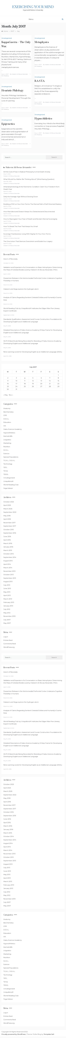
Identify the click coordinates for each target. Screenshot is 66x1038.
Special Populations (10, 457)
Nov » (11, 395)
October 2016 (8, 529)
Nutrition (6, 447)
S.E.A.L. (6, 450)
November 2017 (9, 523)
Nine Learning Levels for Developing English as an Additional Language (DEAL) (32, 352)
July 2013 (6, 585)
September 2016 (9, 533)
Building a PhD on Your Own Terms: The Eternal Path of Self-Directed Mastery (32, 204)
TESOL (5, 474)
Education (7, 422)
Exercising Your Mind (33, 7)
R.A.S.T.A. (40, 81)
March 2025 (7, 509)
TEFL (5, 467)
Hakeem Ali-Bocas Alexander (19, 167)
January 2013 (8, 606)
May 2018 (6, 516)
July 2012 (6, 609)
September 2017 (9, 526)
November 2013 (9, 571)
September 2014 (9, 557)
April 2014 (7, 564)
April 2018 (7, 519)
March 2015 (7, 550)
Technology (7, 464)
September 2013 (9, 578)
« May (5, 395)
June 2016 (7, 536)
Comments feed (9, 644)
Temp (5, 471)
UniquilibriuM (8, 481)
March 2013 (7, 599)
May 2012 (6, 613)
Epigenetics (8, 124)
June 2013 (7, 588)
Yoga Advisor (8, 488)
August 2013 (7, 581)
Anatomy (6, 408)
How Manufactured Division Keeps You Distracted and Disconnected (29, 211)
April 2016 (7, 540)
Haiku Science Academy (12, 429)
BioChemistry (8, 412)
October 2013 (8, 575)
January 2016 (8, 547)
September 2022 (9, 512)
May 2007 (7, 623)
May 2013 (6, 592)
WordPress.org (8, 647)
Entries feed (7, 640)
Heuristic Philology (12, 90)
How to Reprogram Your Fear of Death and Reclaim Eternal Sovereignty (30, 219)
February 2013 (8, 602)
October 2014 (8, 554)
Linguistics (7, 440)
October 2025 (8, 502)
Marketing (7, 443)
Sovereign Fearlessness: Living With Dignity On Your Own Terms (27, 234)
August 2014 (8, 561)
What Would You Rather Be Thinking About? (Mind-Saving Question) (28, 179)
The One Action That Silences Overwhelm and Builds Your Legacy (27, 241)
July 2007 (7, 620)
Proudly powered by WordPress (13, 1034)
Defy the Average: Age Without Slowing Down (20, 197)
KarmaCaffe (7, 436)
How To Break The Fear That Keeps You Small (20, 226)
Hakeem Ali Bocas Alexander (20, 74)
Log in (5, 637)
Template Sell (49, 1034)
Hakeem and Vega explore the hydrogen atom (21, 289)
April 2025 (7, 505)
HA (4, 426)
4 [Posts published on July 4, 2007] (24, 378)
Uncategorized (6, 38)
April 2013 (7, 595)
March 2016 (7, 543)
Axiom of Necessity (10, 259)
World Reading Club (10, 485)
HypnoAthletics (43, 118)
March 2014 (7, 568)
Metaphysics (42, 42)
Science (6, 453)
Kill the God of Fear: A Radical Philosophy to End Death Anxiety (26, 172)
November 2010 (9, 616)
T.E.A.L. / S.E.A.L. (9, 460)
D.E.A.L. (6, 419)
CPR (5, 415)
